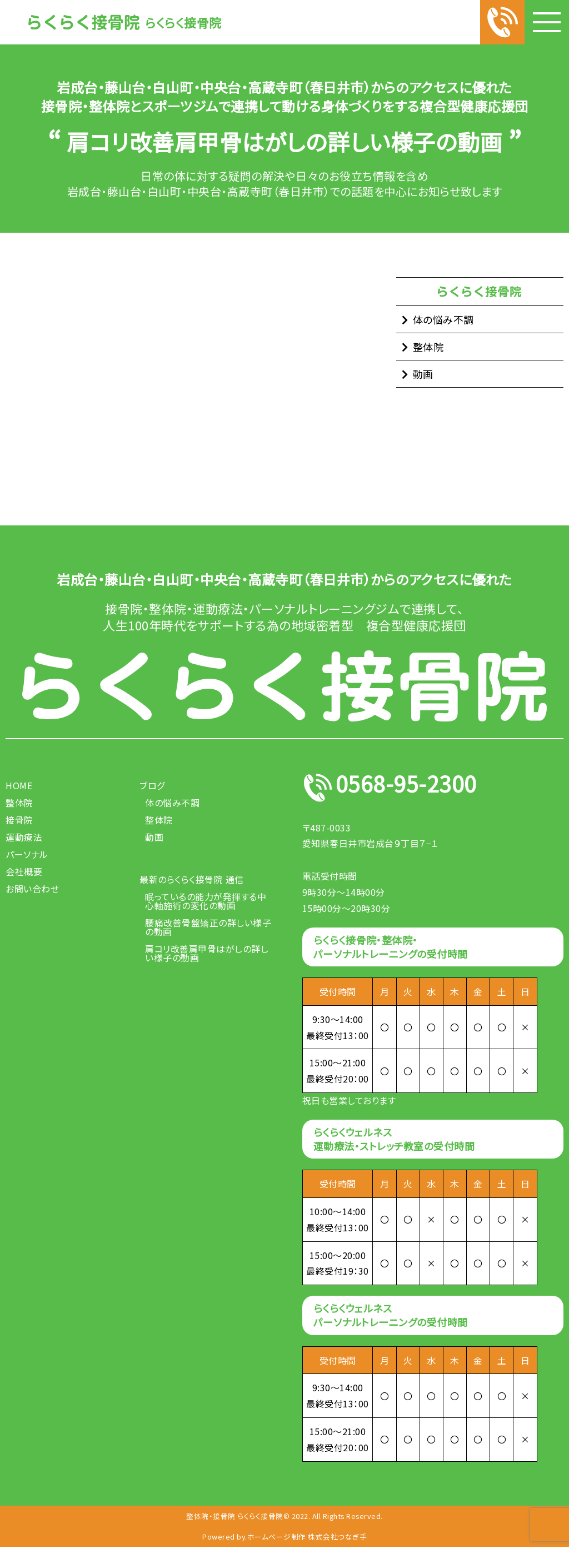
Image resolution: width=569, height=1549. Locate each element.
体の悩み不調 (443, 319)
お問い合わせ (32, 888)
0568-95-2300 (416, 788)
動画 (423, 374)
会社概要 (24, 871)
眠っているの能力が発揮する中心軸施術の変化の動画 (205, 901)
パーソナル (27, 854)
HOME (19, 785)
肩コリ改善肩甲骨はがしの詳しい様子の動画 (206, 953)
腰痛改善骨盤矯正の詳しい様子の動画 (208, 927)
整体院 (428, 346)
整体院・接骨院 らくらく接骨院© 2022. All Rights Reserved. (284, 1516)
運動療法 (24, 837)
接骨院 (19, 819)
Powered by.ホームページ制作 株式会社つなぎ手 (285, 1538)
